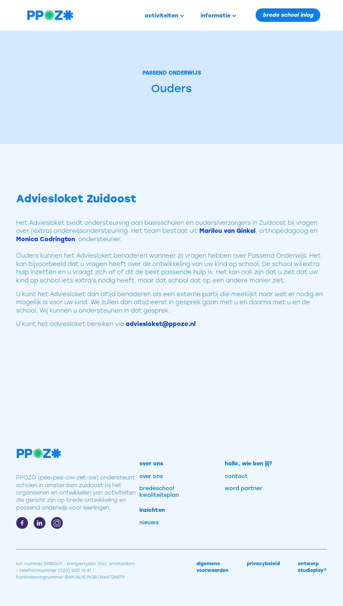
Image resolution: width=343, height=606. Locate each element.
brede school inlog (288, 15)
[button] (165, 15)
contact (236, 476)
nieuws (148, 522)
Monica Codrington (45, 239)
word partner (243, 488)
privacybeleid (263, 563)
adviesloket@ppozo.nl (161, 323)
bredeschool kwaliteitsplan (159, 491)
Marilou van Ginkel (227, 230)
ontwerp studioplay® (312, 567)
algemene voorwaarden (212, 567)
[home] (44, 15)
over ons (151, 476)
